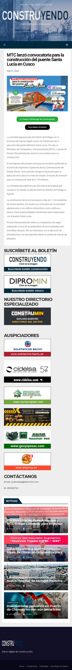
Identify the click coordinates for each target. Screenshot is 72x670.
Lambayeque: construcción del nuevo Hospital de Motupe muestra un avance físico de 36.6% (34, 580)
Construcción (12, 517)
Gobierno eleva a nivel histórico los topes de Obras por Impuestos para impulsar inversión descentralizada (34, 552)
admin (27, 529)
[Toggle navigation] (35, 44)
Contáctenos (31, 666)
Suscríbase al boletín (59, 666)
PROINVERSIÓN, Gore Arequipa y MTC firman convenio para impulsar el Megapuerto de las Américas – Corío (35, 525)
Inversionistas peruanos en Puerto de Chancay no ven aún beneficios (34, 607)
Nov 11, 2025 (14, 529)
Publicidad (43, 666)
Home (21, 666)
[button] (67, 45)
